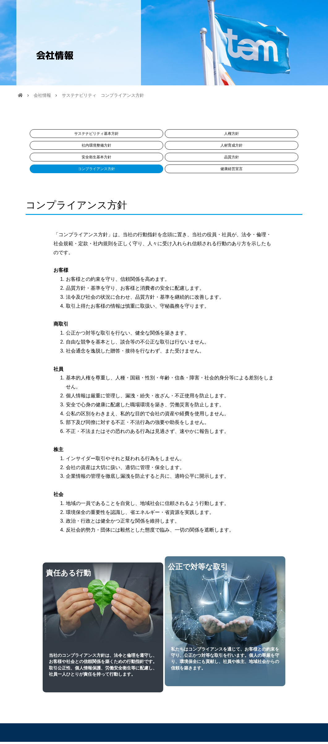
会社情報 (42, 97)
